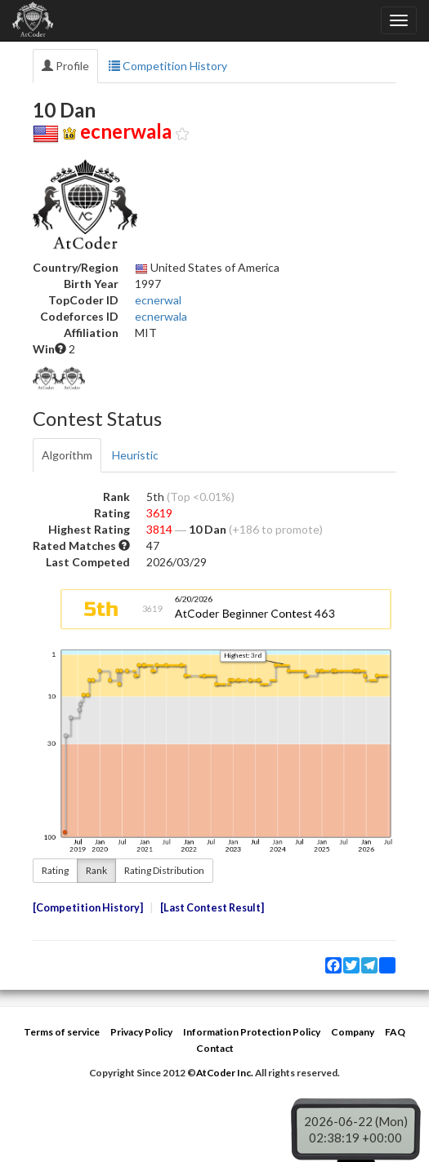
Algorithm (67, 455)
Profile (65, 66)
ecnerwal (158, 300)
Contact (215, 1048)
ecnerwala (161, 316)
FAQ (395, 1032)
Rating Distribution (164, 870)
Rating (55, 870)
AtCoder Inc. (224, 1073)
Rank (96, 870)
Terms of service (62, 1032)
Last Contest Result (212, 908)
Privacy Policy (141, 1032)
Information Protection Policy (251, 1032)
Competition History (168, 66)
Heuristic (135, 455)
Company (352, 1032)
